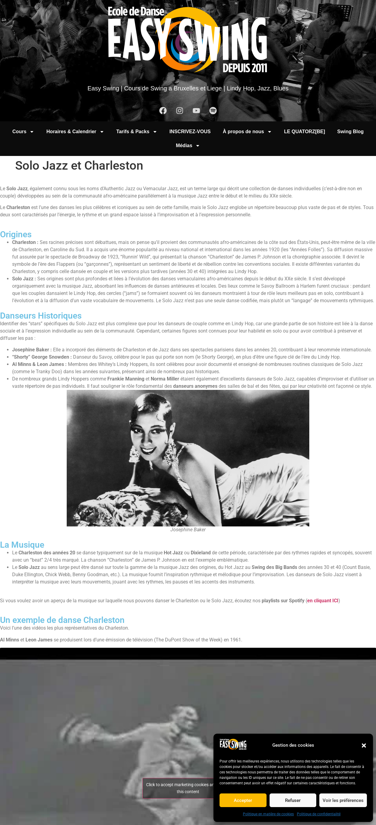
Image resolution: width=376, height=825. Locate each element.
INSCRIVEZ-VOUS (190, 131)
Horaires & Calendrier (75, 131)
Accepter (243, 800)
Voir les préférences (343, 800)
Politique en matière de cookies (268, 814)
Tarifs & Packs (136, 131)
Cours (23, 131)
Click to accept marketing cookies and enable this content (188, 788)
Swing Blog (350, 131)
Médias (188, 145)
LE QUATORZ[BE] (304, 131)
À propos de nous (247, 131)
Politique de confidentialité (319, 814)
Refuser (292, 800)
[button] (364, 745)
